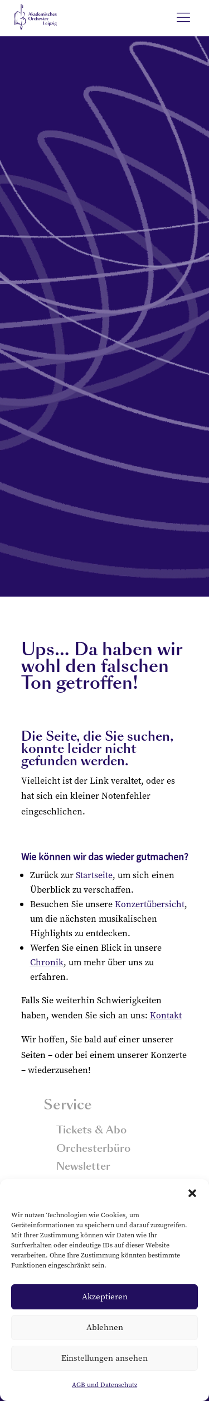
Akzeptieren (105, 1296)
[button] (192, 1193)
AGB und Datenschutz (104, 1384)
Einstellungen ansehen (104, 1358)
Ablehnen (104, 1327)
